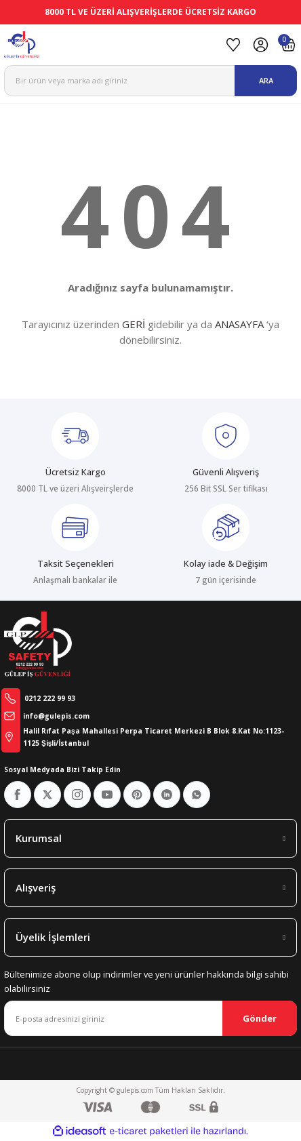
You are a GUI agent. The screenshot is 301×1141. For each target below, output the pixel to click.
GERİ (133, 324)
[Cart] (288, 45)
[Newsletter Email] (150, 1018)
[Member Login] (260, 45)
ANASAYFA (239, 324)
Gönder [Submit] (260, 1018)
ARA (266, 80)
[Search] (150, 80)
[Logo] (110, 44)
